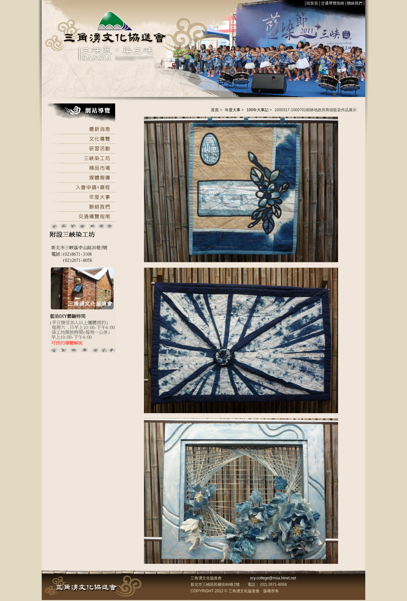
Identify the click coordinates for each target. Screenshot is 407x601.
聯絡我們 (354, 3)
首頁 (215, 110)
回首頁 (312, 3)
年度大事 (232, 110)
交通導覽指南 (332, 3)
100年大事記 (258, 110)
